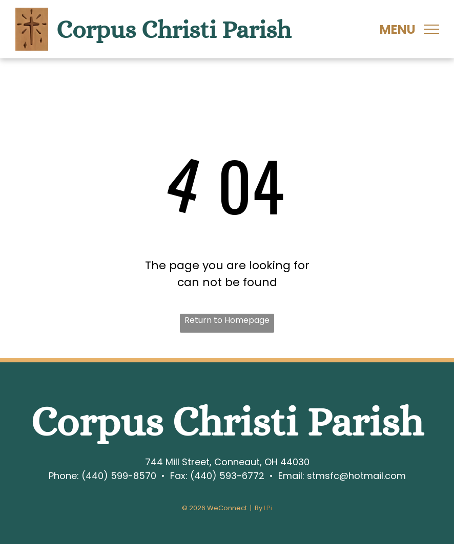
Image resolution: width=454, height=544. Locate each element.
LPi (268, 508)
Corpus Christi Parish (173, 29)
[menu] (431, 29)
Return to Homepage (227, 320)
